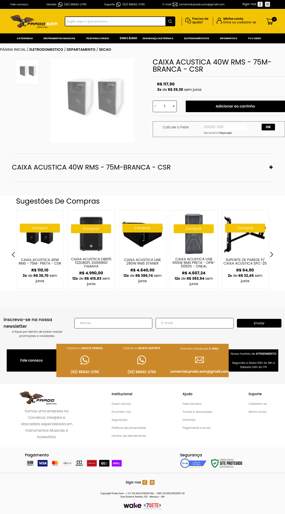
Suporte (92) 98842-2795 (124, 4)
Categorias (25, 38)
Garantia (189, 420)
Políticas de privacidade (129, 428)
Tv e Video (254, 38)
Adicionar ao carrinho (235, 106)
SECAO (105, 49)
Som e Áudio (128, 38)
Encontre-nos (121, 412)
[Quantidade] (165, 106)
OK (268, 127)
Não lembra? (218, 133)
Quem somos (121, 404)
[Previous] (13, 254)
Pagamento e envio (197, 428)
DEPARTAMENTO (81, 49)
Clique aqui (225, 133)
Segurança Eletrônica (157, 38)
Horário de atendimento (129, 436)
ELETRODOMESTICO (46, 49)
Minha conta (257, 412)
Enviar (259, 323)
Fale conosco (192, 404)
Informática (228, 38)
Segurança (119, 420)
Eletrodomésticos (196, 38)
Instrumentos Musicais (59, 38)
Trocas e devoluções (197, 412)
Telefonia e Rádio (97, 38)
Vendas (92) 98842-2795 (66, 4)
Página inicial (13, 49)
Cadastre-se (257, 404)
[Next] (271, 254)
